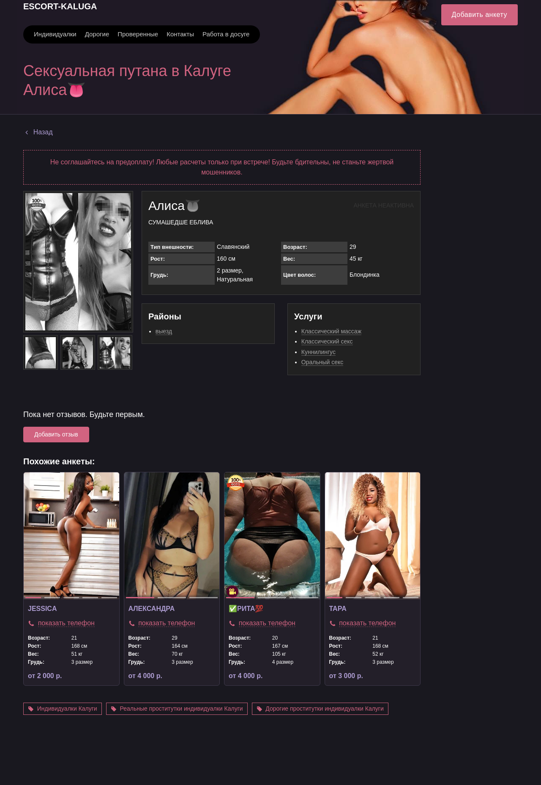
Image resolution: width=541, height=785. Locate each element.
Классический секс (327, 341)
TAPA (338, 608)
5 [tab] (109, 597)
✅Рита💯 (246, 608)
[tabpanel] (71, 536)
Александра (151, 608)
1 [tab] (33, 597)
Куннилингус (318, 352)
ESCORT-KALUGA (60, 6)
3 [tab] (71, 597)
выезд (164, 331)
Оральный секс (322, 362)
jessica (42, 608)
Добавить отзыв (56, 434)
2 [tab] (52, 597)
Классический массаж (331, 331)
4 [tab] (90, 597)
